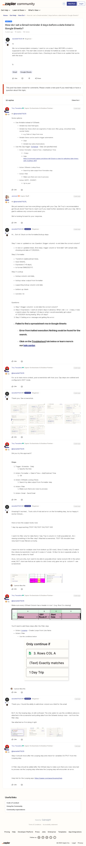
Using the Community (14, 806)
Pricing (7, 832)
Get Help (6, 10)
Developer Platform (25, 832)
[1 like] (18, 585)
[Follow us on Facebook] (38, 837)
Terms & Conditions (35, 824)
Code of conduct (13, 803)
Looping (24, 630)
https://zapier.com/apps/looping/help (48, 778)
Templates (62, 832)
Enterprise (52, 832)
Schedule (34, 147)
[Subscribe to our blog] (46, 837)
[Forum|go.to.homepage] (19, 4)
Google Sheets (26, 72)
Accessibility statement (50, 824)
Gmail (15, 72)
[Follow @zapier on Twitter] (50, 837)
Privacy (80, 843)
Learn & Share (19, 10)
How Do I (21, 15)
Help (14, 832)
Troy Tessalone (17, 108)
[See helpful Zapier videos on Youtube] (54, 837)
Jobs (44, 832)
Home (5, 15)
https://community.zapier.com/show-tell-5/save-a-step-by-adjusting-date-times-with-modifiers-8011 (51, 160)
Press (37, 832)
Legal (74, 843)
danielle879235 (17, 39)
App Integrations (75, 832)
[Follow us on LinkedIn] (42, 837)
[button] (72, 4)
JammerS (15, 196)
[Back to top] (84, 822)
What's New (34, 10)
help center (29, 345)
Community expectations (16, 810)
